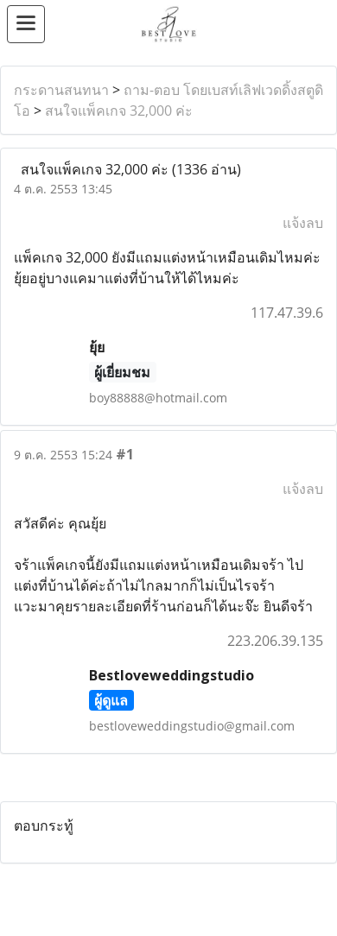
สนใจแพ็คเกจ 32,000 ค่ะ (119, 110)
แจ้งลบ (303, 222)
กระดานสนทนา (61, 89)
